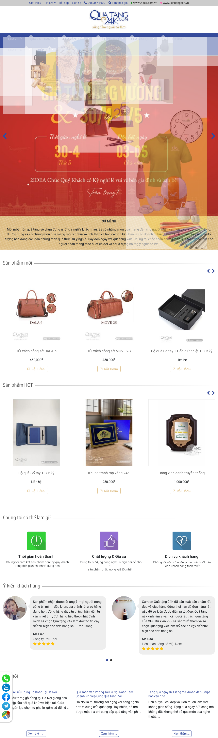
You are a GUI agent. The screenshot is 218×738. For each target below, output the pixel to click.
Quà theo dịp (177, 43)
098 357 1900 (94, 2)
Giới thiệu (35, 2)
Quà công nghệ (94, 43)
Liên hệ (76, 2)
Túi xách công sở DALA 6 (36, 663)
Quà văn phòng (65, 43)
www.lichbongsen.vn (176, 2)
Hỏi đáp (64, 2)
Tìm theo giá (118, 2)
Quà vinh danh (35, 43)
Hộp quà (200, 43)
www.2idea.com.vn (145, 2)
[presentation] (4, 288)
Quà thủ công (150, 43)
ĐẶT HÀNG (36, 680)
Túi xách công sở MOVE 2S (109, 663)
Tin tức (48, 2)
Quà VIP (11, 43)
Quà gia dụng (123, 43)
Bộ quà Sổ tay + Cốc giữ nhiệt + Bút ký (181, 663)
